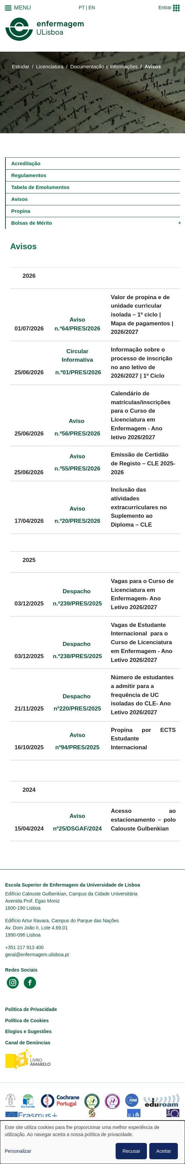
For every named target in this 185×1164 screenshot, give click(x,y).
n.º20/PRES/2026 (77, 520)
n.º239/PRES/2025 (77, 603)
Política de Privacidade (31, 1009)
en (91, 7)
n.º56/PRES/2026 (77, 433)
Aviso (77, 420)
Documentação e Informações (104, 66)
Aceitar (163, 1151)
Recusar (131, 1151)
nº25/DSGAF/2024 (77, 828)
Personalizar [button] (18, 1151)
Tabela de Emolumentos (40, 187)
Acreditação (25, 163)
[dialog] (92, 1142)
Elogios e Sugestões (28, 1031)
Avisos (19, 199)
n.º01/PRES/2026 (77, 372)
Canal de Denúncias (27, 1042)
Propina (20, 211)
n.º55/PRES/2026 (77, 468)
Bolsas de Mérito (31, 223)
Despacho (77, 591)
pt (82, 7)
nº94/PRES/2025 (77, 747)
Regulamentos (28, 175)
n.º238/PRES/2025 (77, 656)
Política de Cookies (27, 1020)
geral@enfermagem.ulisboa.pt (37, 954)
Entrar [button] (164, 7)
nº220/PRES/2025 (77, 708)
